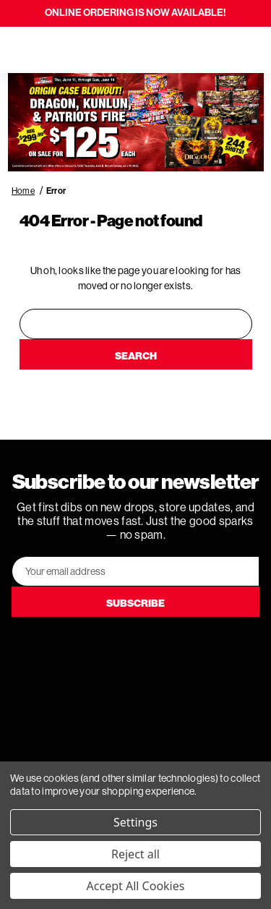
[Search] (52, 49)
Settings (135, 822)
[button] (136, 122)
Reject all (135, 854)
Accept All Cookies (136, 886)
